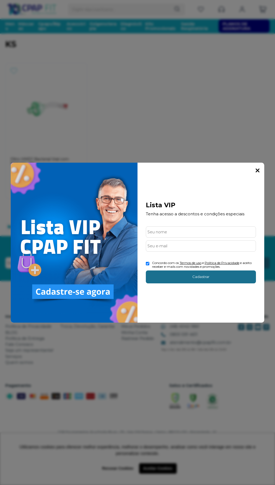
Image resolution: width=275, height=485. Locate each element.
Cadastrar (200, 276)
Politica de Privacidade (222, 263)
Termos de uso (190, 263)
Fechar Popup (257, 170)
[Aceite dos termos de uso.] (147, 263)
